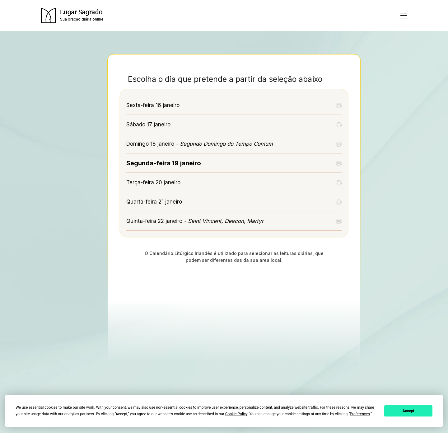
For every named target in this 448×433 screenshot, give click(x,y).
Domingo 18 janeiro (199, 144)
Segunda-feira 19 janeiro (163, 163)
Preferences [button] (360, 414)
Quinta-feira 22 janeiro (195, 221)
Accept (408, 411)
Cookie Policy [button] (236, 414)
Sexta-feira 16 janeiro (153, 105)
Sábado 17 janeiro (148, 124)
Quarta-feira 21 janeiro (154, 202)
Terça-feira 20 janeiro (153, 182)
